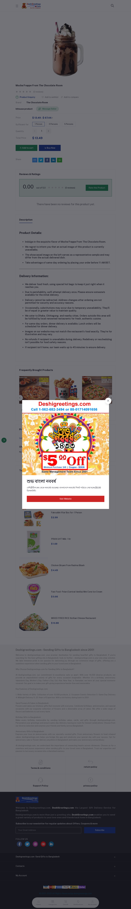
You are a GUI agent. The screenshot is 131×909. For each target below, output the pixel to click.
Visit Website (65, 499)
